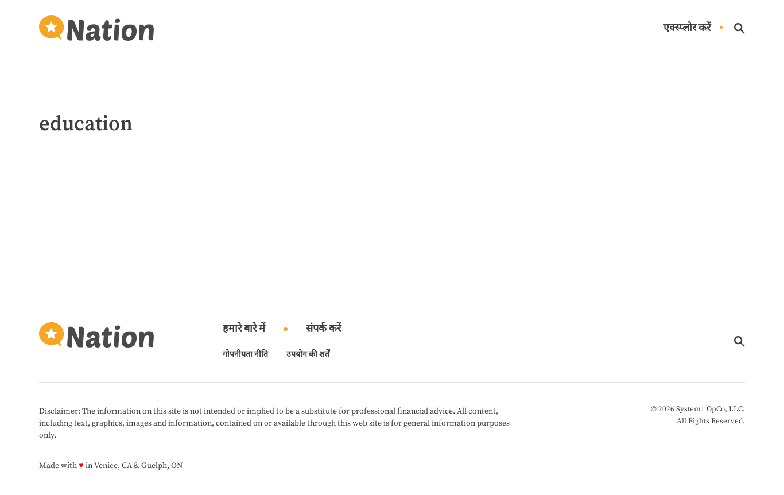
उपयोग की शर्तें (307, 354)
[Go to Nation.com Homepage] (96, 28)
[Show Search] (739, 28)
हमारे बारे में (244, 329)
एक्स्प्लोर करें (687, 28)
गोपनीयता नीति (245, 354)
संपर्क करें (323, 329)
